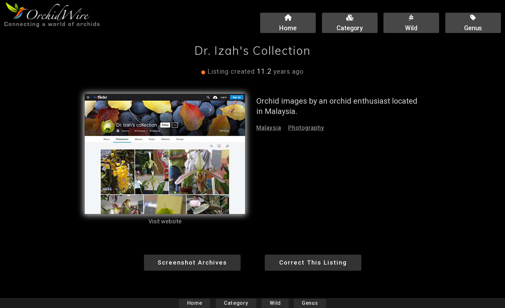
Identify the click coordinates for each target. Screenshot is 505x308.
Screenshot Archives (192, 262)
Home (194, 303)
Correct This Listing (313, 262)
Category (236, 303)
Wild (275, 303)
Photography (306, 127)
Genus (309, 303)
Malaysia (268, 127)
